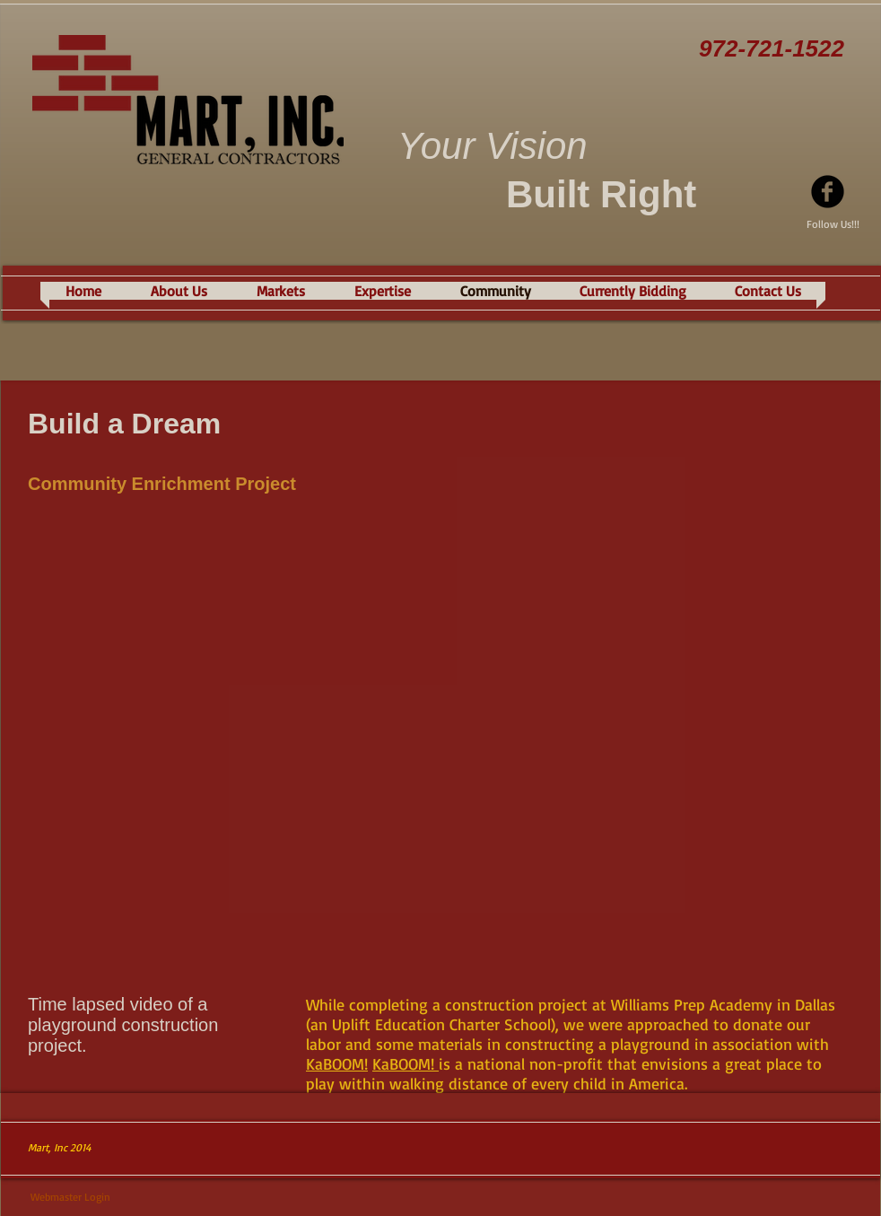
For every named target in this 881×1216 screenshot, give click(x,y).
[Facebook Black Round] (827, 191)
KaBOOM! (337, 1063)
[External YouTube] (440, 746)
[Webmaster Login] (70, 1198)
